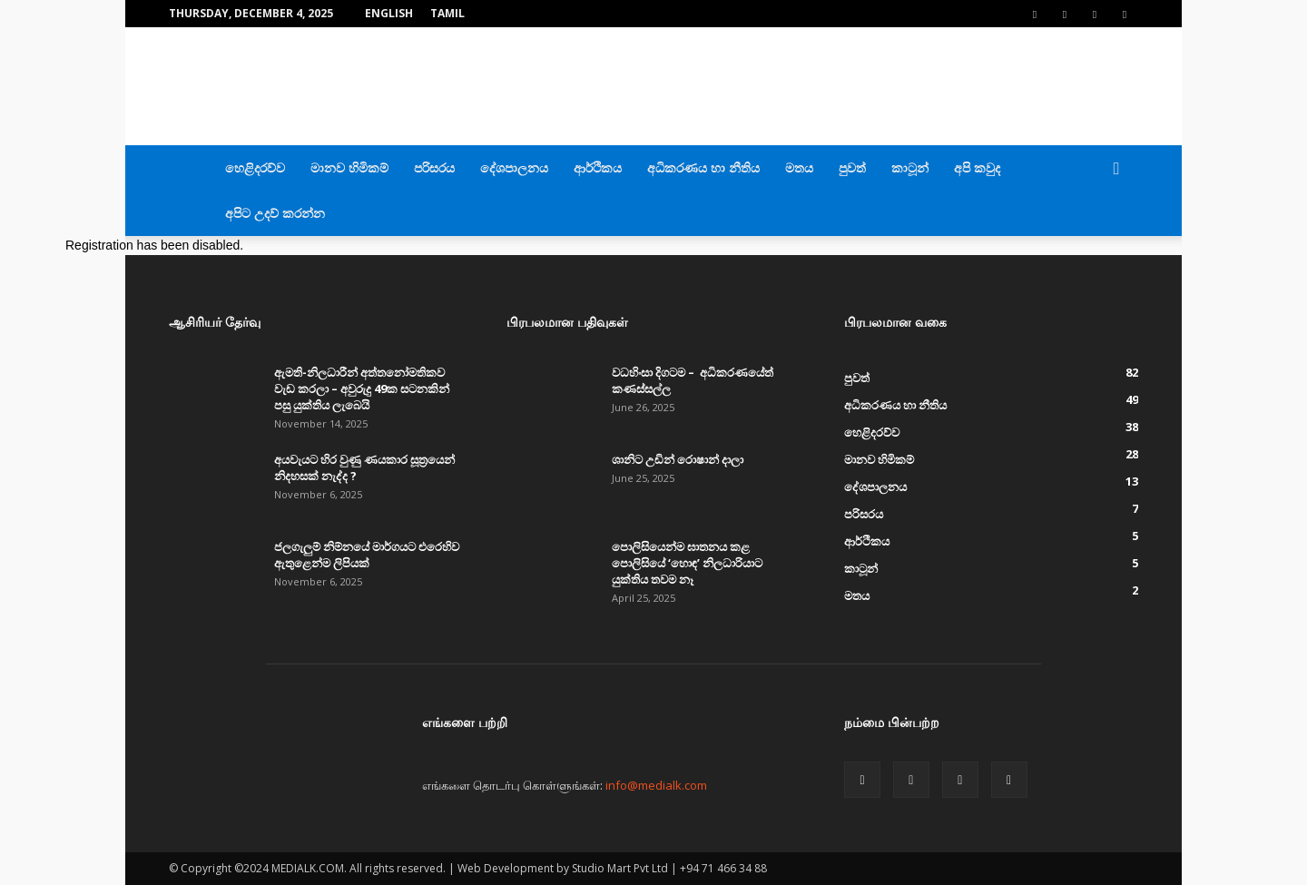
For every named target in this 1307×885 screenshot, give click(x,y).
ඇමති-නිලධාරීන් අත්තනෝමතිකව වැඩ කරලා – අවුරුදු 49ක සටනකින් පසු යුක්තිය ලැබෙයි (361, 388)
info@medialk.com (656, 785)
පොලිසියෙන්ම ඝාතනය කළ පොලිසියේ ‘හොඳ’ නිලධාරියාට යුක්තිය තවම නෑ (687, 562)
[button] (1116, 169)
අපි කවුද (977, 167)
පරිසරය (434, 167)
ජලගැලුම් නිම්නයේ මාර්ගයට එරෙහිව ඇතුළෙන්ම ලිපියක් (366, 554)
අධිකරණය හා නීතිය (703, 167)
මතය (799, 167)
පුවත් (852, 167)
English (389, 13)
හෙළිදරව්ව (255, 167)
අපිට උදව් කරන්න (275, 212)
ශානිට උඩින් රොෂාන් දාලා (677, 459)
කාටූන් (910, 167)
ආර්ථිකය (598, 167)
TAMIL (447, 13)
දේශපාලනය (514, 167)
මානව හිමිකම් (349, 167)
